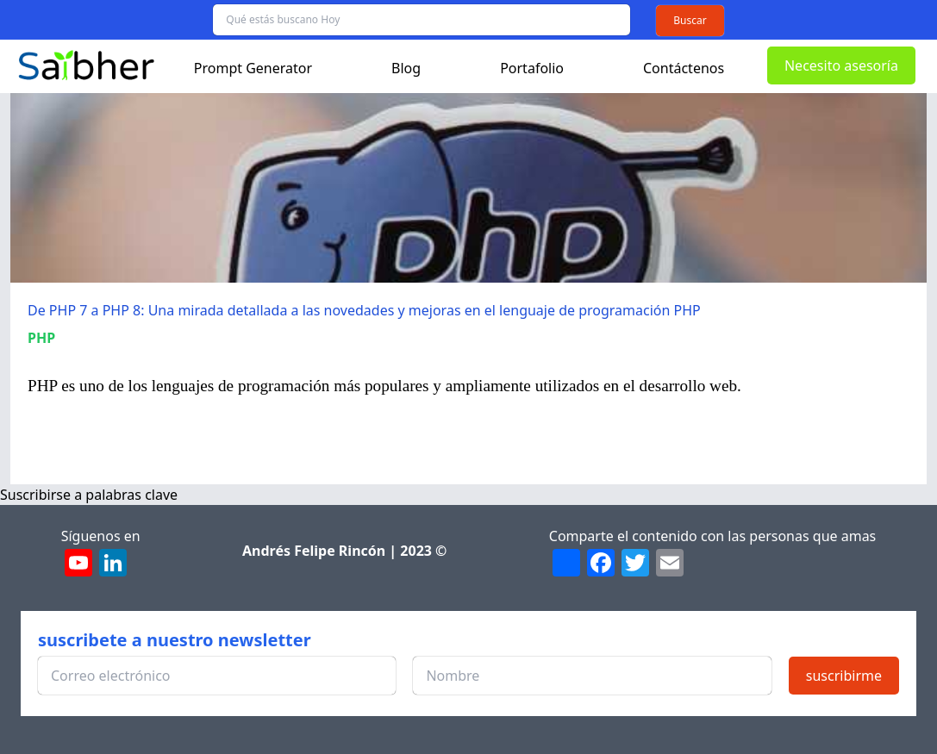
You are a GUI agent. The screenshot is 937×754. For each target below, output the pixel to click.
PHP (41, 337)
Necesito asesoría (841, 65)
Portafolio (532, 68)
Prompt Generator (253, 68)
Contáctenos (683, 68)
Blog (406, 68)
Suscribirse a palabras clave (89, 494)
